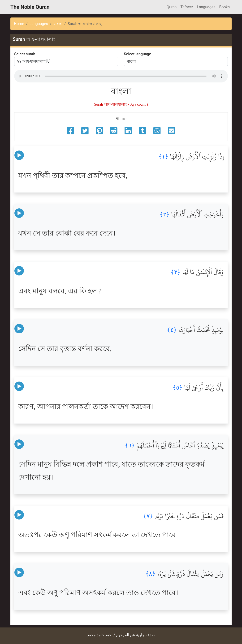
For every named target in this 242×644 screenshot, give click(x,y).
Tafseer (186, 7)
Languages (206, 7)
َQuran (172, 7)
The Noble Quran (30, 7)
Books (224, 7)
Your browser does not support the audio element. (121, 76)
